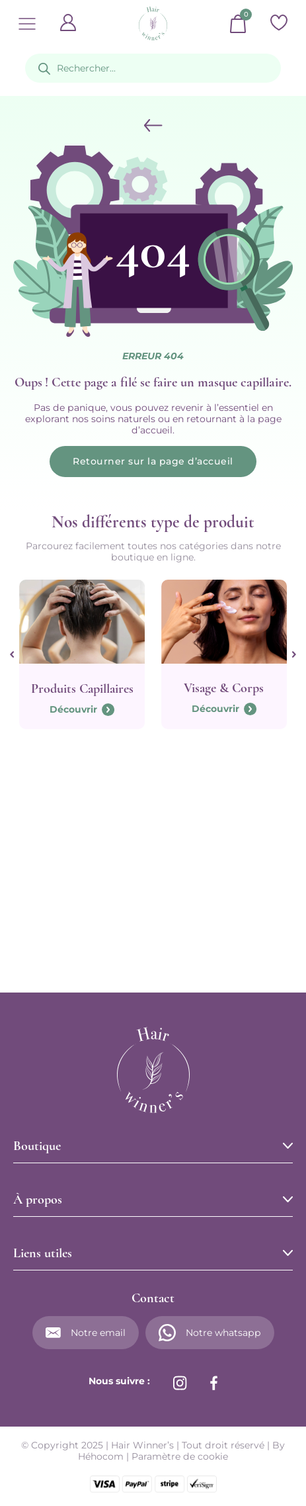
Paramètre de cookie (180, 1456)
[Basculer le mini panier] (238, 24)
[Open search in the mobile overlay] (153, 68)
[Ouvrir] (27, 24)
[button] (153, 1146)
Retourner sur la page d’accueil (153, 461)
